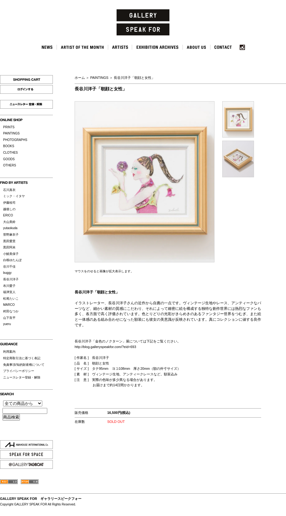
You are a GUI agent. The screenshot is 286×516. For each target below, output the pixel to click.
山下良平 (9, 317)
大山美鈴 (9, 222)
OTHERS (9, 165)
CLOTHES (10, 152)
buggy (7, 272)
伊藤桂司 (9, 202)
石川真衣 (9, 190)
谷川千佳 (9, 266)
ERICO (8, 215)
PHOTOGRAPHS (15, 140)
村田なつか (11, 311)
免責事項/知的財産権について (23, 364)
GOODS (9, 159)
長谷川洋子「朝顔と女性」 (134, 77)
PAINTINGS (11, 133)
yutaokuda (10, 228)
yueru (7, 324)
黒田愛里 (9, 241)
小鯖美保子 (11, 254)
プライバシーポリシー (18, 371)
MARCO (9, 304)
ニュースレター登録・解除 (21, 377)
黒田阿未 (9, 247)
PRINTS (9, 127)
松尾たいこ (11, 298)
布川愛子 (9, 285)
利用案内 (9, 351)
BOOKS (8, 146)
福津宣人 (9, 292)
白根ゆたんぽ (12, 260)
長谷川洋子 (11, 279)
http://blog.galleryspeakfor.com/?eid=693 (105, 347)
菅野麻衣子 (11, 234)
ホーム (80, 77)
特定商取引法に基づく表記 (21, 358)
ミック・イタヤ (14, 196)
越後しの (9, 209)
